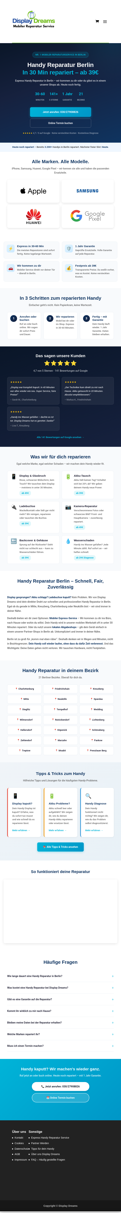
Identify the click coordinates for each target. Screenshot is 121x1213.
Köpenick (62, 731)
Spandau (98, 699)
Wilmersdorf (26, 720)
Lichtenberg (98, 720)
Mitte (26, 699)
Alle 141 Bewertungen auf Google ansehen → (60, 437)
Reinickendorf (62, 720)
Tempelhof (62, 710)
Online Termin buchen (60, 123)
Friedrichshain (62, 688)
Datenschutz (22, 1150)
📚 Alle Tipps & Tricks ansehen (60, 848)
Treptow (26, 752)
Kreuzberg (98, 688)
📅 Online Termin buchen (60, 1099)
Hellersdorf (26, 731)
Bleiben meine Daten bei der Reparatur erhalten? (34, 1024)
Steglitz (26, 710)
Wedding (98, 710)
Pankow (98, 741)
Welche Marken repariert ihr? (23, 1035)
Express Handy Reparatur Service (50, 1139)
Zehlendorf (26, 741)
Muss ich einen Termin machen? (25, 1047)
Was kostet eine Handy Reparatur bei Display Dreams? (37, 989)
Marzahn (62, 741)
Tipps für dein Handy (42, 1150)
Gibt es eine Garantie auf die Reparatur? (29, 1001)
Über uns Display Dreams (45, 1155)
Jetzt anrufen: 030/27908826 (60, 112)
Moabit (62, 752)
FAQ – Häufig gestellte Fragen (48, 1161)
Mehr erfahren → (21, 832)
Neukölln (62, 699)
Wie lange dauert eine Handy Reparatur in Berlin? (34, 977)
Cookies (19, 1144)
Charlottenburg (26, 688)
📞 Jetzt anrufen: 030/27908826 (60, 1088)
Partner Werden (40, 1144)
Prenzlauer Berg (98, 752)
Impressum (21, 1161)
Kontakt (19, 1139)
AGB (17, 1155)
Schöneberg (98, 731)
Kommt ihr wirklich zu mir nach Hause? (29, 1012)
